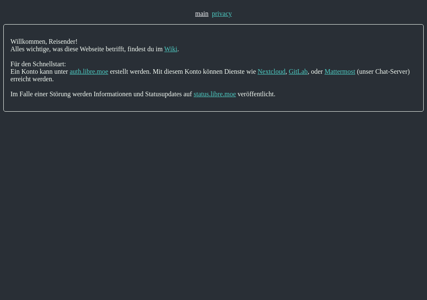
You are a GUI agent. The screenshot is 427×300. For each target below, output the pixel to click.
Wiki (170, 48)
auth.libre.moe (89, 71)
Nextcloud (272, 71)
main (201, 13)
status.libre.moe (214, 94)
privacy (222, 13)
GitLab (298, 71)
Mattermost (339, 71)
